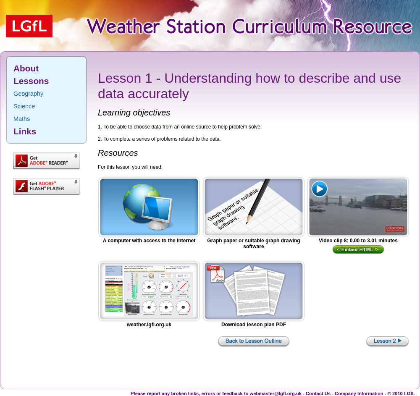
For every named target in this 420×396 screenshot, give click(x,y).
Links (24, 131)
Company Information (359, 393)
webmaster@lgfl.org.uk (276, 393)
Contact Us (318, 393)
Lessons (31, 81)
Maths (21, 118)
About (26, 68)
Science (24, 106)
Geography (28, 93)
